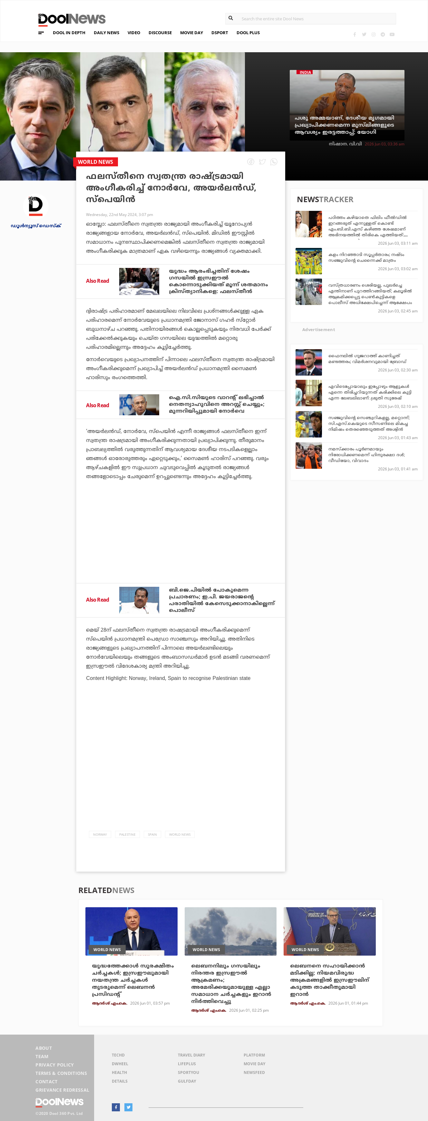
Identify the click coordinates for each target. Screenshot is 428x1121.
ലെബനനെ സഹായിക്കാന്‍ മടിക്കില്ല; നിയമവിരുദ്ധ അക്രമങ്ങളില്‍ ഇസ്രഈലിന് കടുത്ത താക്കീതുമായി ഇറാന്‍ (329, 980)
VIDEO (134, 32)
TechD (118, 1055)
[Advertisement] (180, 549)
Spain (152, 834)
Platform (254, 1055)
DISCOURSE (160, 32)
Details (120, 1081)
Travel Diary (191, 1055)
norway (100, 834)
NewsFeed (254, 1072)
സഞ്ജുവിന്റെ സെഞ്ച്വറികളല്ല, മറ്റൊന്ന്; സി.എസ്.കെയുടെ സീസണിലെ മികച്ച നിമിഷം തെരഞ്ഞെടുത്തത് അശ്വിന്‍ (369, 424)
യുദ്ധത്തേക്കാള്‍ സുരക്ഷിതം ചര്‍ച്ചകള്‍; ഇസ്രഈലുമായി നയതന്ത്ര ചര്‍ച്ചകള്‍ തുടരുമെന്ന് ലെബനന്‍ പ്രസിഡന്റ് (133, 980)
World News (179, 834)
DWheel (120, 1064)
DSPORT (219, 32)
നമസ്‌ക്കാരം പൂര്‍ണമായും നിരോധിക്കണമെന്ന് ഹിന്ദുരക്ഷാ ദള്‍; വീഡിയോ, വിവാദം (366, 455)
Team (41, 1056)
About (43, 1048)
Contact (46, 1081)
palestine (127, 834)
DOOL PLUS (248, 32)
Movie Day (254, 1064)
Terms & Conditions (61, 1073)
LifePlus (187, 1064)
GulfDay (187, 1081)
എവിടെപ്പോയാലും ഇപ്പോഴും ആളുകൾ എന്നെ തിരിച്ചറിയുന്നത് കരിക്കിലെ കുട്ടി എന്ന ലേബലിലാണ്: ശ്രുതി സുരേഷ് (370, 392)
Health (119, 1072)
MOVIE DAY (191, 32)
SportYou (188, 1072)
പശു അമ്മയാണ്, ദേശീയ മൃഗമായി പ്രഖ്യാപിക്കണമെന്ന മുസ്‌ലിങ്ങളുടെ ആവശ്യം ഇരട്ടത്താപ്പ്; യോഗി (344, 125)
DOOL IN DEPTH (69, 32)
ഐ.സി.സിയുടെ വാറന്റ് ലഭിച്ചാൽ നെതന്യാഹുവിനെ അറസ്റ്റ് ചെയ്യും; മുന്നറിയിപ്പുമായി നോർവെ (217, 405)
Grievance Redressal (62, 1090)
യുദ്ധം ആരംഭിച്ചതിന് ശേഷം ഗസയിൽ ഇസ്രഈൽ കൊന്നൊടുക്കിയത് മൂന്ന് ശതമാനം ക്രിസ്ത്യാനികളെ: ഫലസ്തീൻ (218, 281)
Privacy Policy (54, 1065)
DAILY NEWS (106, 32)
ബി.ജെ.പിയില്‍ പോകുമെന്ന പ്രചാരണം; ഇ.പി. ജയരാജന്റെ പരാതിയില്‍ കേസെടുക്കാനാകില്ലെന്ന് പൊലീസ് (222, 600)
